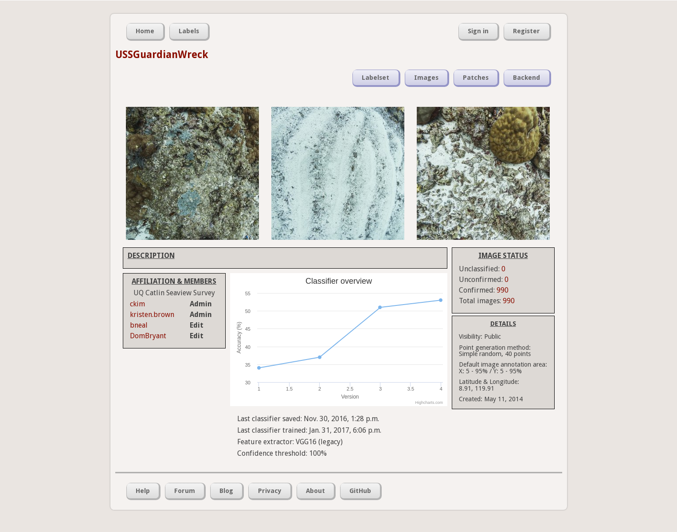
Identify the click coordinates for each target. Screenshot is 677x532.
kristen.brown (152, 314)
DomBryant (148, 336)
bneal (139, 325)
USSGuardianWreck (161, 54)
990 (503, 290)
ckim (137, 304)
